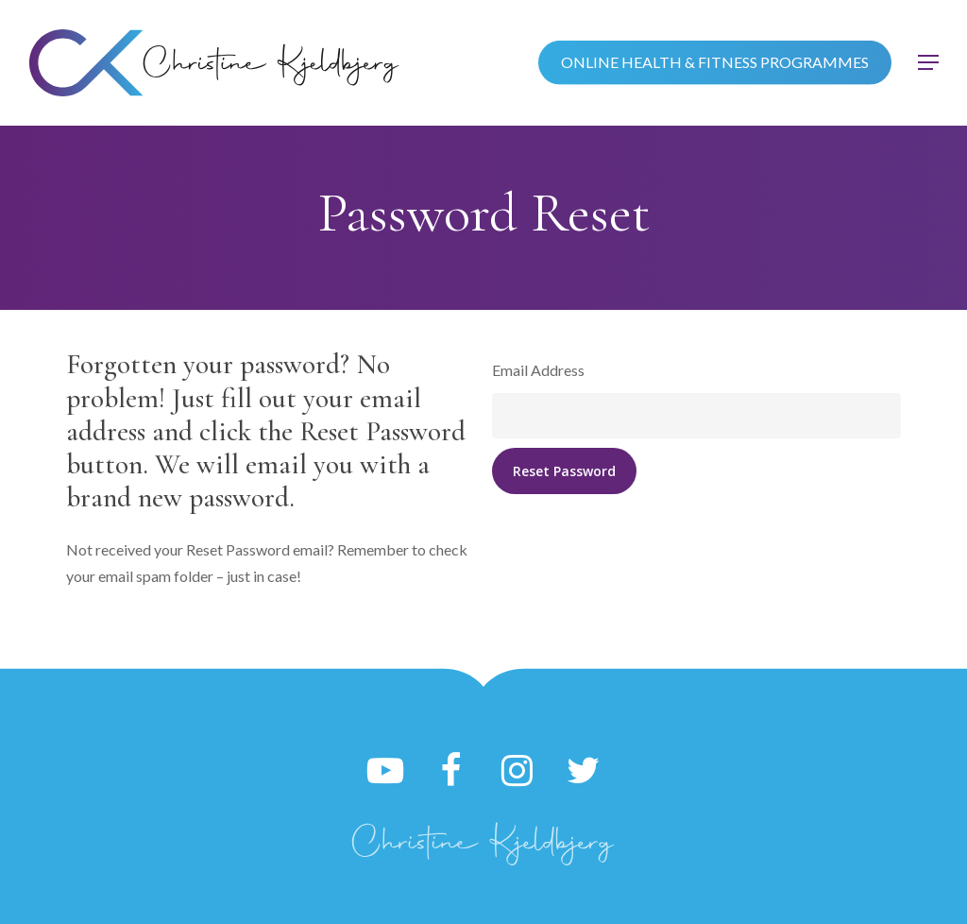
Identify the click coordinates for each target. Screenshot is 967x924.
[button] (929, 63)
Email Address (538, 370)
